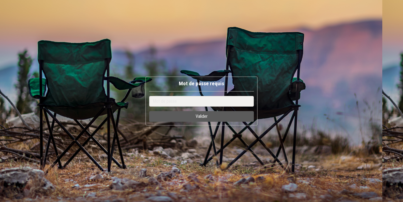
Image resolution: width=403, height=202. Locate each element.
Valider (202, 116)
